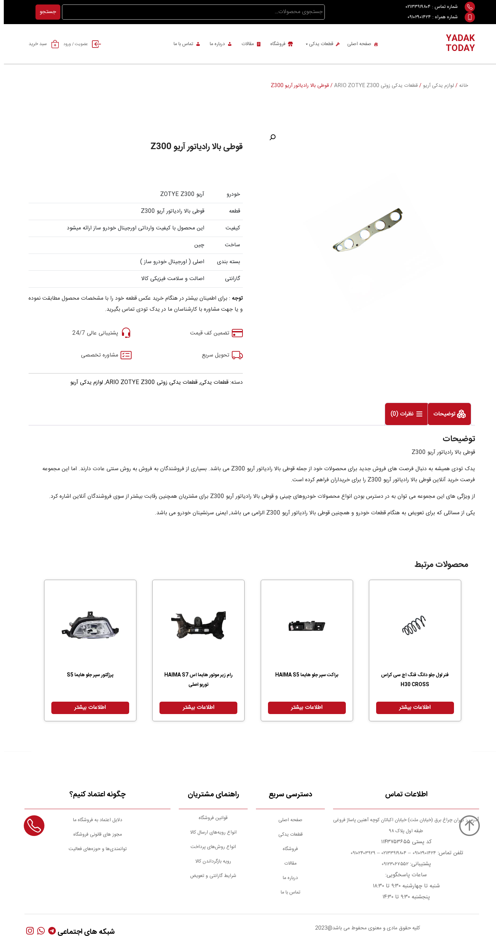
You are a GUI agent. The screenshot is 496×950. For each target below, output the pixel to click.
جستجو (44, 12)
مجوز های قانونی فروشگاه (94, 834)
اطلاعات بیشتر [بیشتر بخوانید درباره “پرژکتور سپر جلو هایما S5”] (86, 707)
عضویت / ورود (81, 44)
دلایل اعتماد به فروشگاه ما (93, 820)
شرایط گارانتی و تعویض (209, 876)
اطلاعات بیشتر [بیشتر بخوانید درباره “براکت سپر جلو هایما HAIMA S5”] (303, 707)
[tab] (445, 414)
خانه (459, 86)
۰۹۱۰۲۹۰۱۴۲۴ (415, 17)
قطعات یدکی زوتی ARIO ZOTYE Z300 (372, 86)
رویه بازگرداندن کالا (209, 861)
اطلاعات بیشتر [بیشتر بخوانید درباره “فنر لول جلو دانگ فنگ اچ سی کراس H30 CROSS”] (411, 707)
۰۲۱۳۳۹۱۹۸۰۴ (414, 7)
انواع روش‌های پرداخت (209, 847)
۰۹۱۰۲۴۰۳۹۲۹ (358, 853)
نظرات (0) (399, 414)
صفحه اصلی (355, 44)
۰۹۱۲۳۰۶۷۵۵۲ (391, 864)
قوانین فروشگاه (209, 818)
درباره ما (213, 44)
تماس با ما (179, 44)
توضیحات (441, 414)
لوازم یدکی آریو (434, 86)
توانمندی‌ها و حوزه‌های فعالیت (94, 849)
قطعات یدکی (315, 44)
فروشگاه (274, 44)
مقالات (244, 44)
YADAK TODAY (456, 44)
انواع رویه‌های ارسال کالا (209, 832)
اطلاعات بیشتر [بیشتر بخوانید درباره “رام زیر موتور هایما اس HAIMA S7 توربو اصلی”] (194, 707)
